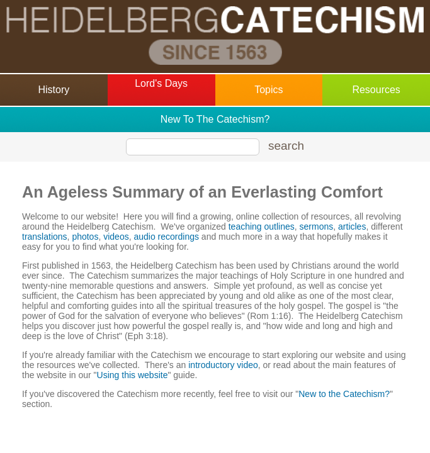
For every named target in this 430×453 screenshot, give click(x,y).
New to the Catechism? (344, 394)
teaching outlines (262, 226)
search (286, 145)
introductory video (223, 365)
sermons (317, 226)
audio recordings (166, 237)
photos (85, 237)
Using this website (132, 375)
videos (115, 237)
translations (44, 237)
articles (352, 226)
